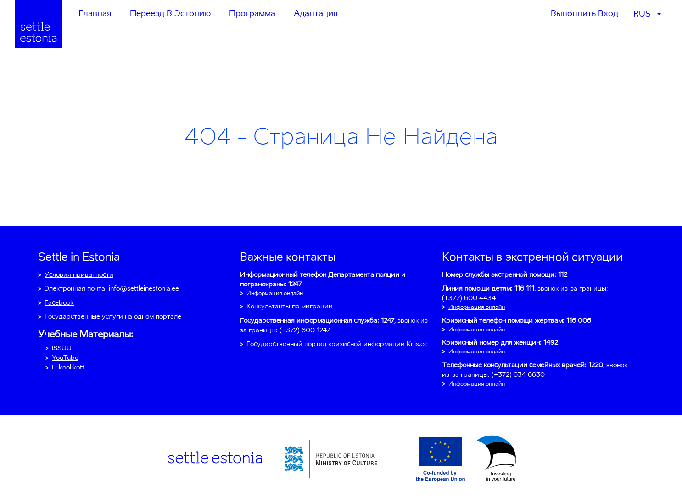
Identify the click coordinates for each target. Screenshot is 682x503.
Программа (252, 13)
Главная (95, 13)
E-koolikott (68, 367)
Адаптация (316, 13)
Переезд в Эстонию (170, 13)
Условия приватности (79, 274)
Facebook (59, 302)
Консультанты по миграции (289, 306)
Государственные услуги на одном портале (113, 316)
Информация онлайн (274, 293)
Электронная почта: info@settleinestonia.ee (112, 288)
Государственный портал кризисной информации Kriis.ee (337, 344)
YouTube (65, 357)
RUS (642, 14)
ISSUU (62, 348)
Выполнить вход (584, 13)
